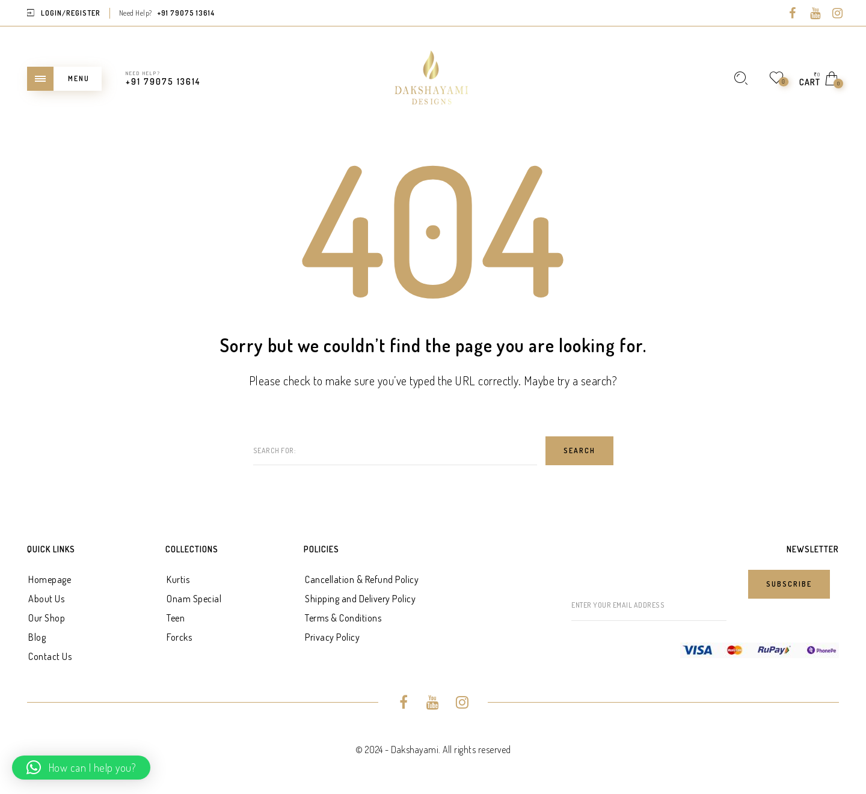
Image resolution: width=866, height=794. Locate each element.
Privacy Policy (332, 637)
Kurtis (178, 579)
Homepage (49, 579)
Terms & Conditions (343, 618)
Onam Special (194, 599)
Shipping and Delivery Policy (360, 599)
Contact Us (50, 656)
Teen (176, 618)
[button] (81, 768)
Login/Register (70, 12)
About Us (46, 599)
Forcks (179, 637)
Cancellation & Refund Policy (362, 579)
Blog (37, 637)
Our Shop (46, 618)
